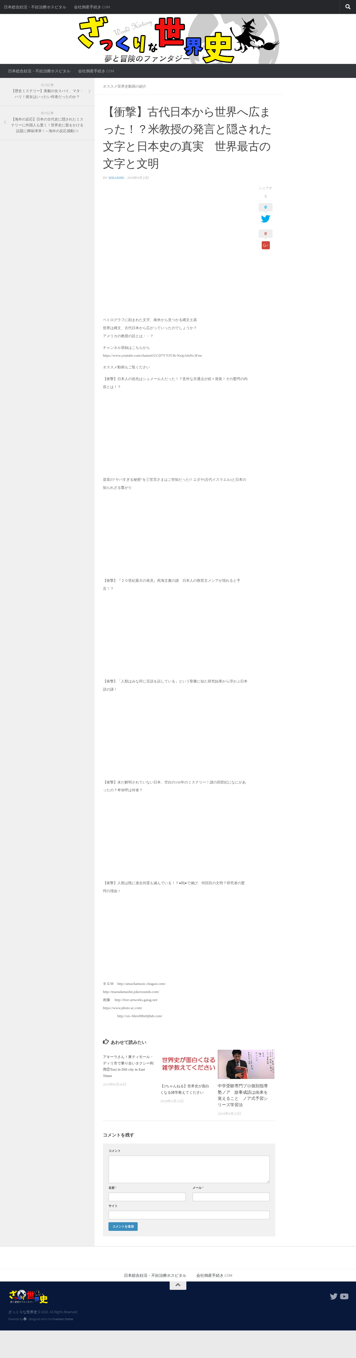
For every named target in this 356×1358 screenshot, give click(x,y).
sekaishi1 (117, 177)
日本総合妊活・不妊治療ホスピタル (35, 6)
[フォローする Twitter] (334, 1296)
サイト (113, 1205)
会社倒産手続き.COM (92, 6)
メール (198, 1187)
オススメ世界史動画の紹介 (126, 86)
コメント (114, 1150)
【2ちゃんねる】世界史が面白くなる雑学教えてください (185, 1091)
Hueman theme (63, 1319)
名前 (112, 1187)
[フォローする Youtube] (344, 1296)
